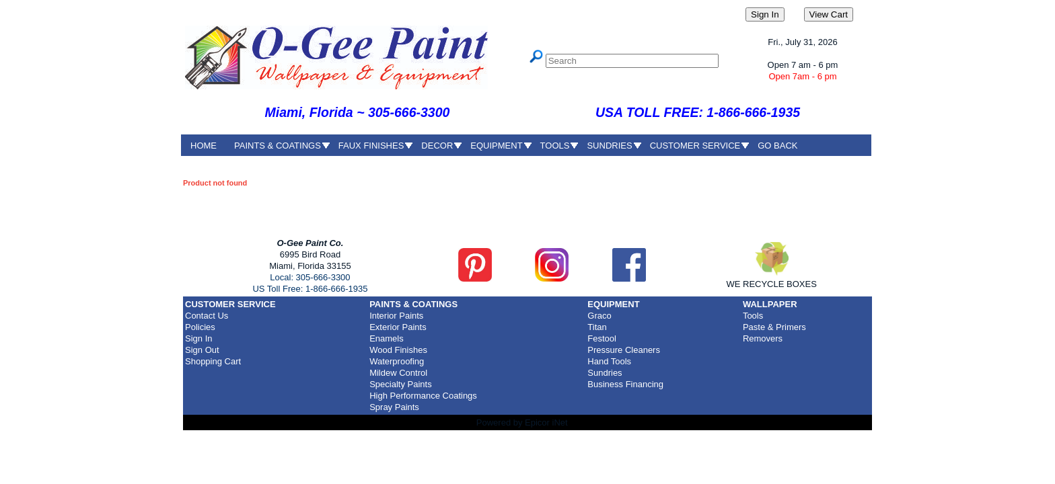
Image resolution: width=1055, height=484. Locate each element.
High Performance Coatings (423, 396)
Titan (596, 327)
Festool (601, 338)
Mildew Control (398, 373)
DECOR (437, 145)
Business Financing (625, 384)
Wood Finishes (398, 350)
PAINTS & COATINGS (277, 145)
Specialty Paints (400, 384)
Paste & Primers (774, 327)
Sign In (198, 338)
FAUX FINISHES (371, 145)
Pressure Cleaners (623, 350)
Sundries (604, 373)
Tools (753, 316)
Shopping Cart (213, 361)
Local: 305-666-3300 (310, 277)
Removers (763, 338)
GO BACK (777, 145)
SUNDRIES (609, 145)
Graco (599, 316)
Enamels (386, 338)
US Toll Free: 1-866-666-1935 (309, 289)
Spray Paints (394, 407)
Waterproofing (396, 361)
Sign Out (202, 350)
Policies (200, 327)
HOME (203, 145)
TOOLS (555, 145)
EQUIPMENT (496, 145)
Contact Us (206, 316)
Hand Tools (609, 361)
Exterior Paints (398, 327)
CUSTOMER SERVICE (695, 145)
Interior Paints (396, 316)
